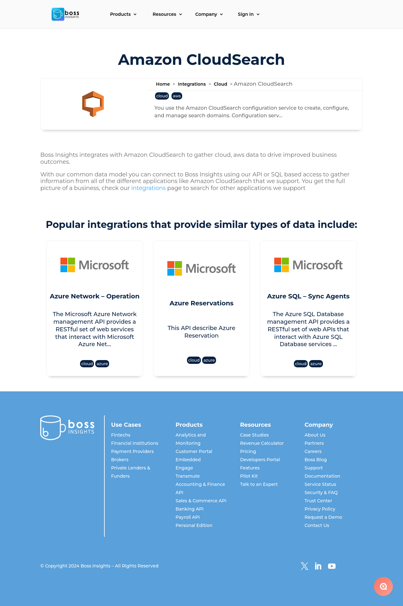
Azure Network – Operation (95, 296)
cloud (162, 96)
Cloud (220, 84)
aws (177, 96)
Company (206, 14)
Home (163, 84)
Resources (164, 14)
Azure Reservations (201, 303)
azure (102, 363)
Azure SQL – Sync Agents (308, 296)
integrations (148, 188)
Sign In (246, 14)
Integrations (192, 84)
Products (120, 14)
